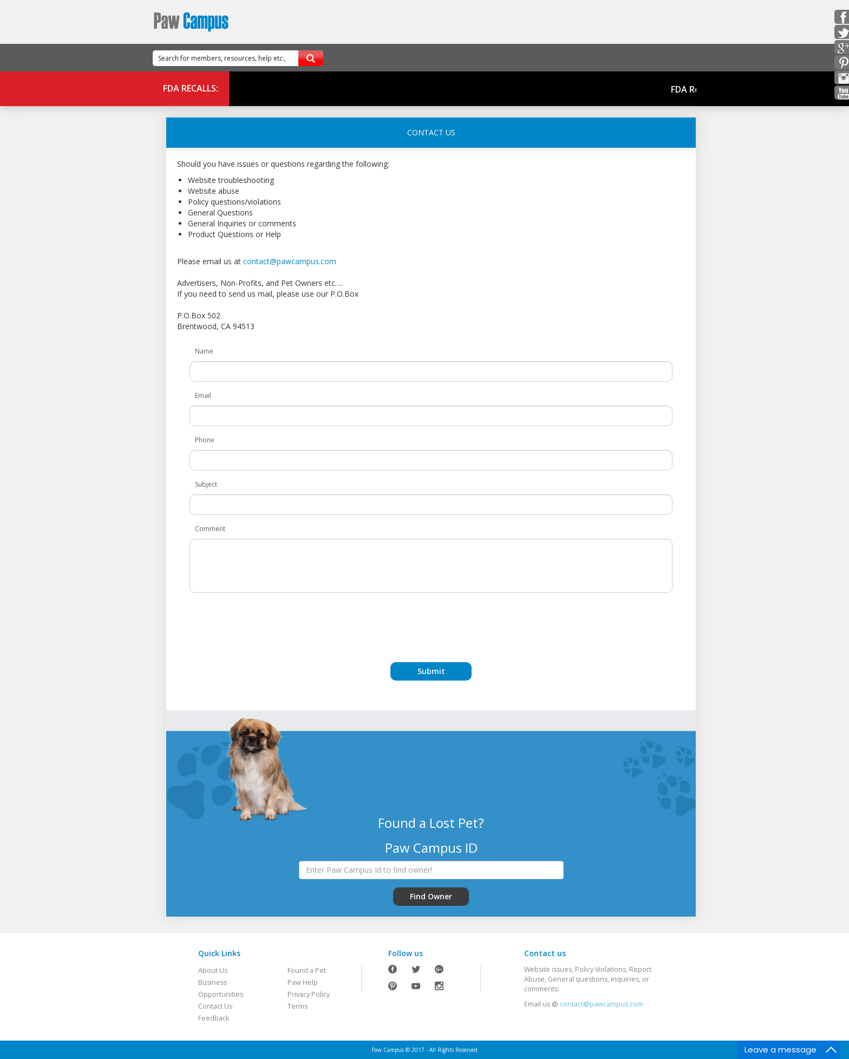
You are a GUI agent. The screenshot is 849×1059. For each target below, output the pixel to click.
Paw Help (303, 982)
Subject (206, 484)
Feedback (213, 1018)
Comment (210, 528)
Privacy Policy (309, 994)
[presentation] (431, 622)
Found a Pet (307, 970)
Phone (204, 439)
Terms (298, 1006)
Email (203, 395)
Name (204, 351)
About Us (212, 970)
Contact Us (215, 1006)
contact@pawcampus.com (289, 261)
